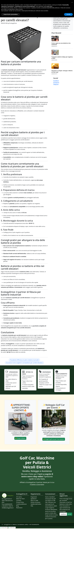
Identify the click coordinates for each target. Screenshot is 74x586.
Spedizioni (34, 499)
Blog (17, 506)
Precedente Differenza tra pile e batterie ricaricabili (24, 360)
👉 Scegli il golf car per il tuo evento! (53, 439)
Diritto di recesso (35, 502)
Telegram (56, 84)
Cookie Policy (12, 527)
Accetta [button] (68, 14)
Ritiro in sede (34, 500)
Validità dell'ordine (36, 504)
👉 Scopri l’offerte (20, 438)
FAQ (32, 506)
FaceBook (56, 81)
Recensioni (19, 508)
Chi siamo (19, 497)
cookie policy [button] (49, 6)
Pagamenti (34, 497)
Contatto (18, 500)
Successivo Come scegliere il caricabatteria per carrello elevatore (24, 363)
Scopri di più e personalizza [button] (11, 14)
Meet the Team (20, 499)
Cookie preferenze (21, 504)
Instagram (56, 82)
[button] (72, 2)
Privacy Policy (20, 502)
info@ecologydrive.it (7, 508)
